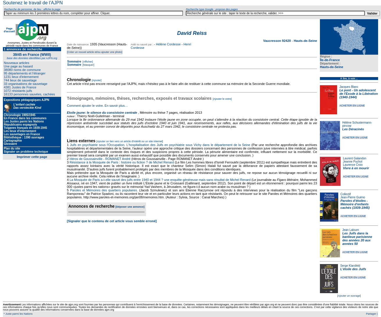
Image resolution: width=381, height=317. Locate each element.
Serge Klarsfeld (350, 265)
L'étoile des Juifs (353, 269)
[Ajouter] (97, 80)
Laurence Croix (353, 164)
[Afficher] (87, 61)
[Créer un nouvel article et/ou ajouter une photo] (94, 52)
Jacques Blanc (348, 86)
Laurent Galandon (354, 158)
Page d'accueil (9, 30)
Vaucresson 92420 (277, 40)
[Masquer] (88, 64)
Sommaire (74, 61)
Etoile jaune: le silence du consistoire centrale (102, 112)
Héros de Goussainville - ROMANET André (100, 159)
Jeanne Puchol (352, 161)
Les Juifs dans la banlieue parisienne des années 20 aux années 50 (357, 238)
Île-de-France (330, 60)
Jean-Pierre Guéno (353, 197)
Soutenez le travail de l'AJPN (33, 2)
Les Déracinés (353, 129)
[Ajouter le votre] (222, 98)
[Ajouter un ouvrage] (349, 295)
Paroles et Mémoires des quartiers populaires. (104, 190)
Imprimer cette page (32, 156)
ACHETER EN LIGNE (352, 105)
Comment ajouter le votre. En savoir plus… (97, 105)
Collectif (346, 194)
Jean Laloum (350, 229)
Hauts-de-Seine (331, 67)
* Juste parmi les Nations (18, 313)
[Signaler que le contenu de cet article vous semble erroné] (112, 221)
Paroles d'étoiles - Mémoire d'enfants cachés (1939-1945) (355, 204)
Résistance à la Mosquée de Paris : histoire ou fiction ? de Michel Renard (122, 162)
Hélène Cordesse (168, 44)
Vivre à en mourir (356, 168)
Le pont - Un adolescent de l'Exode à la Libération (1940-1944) (358, 93)
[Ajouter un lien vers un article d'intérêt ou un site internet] (129, 141)
